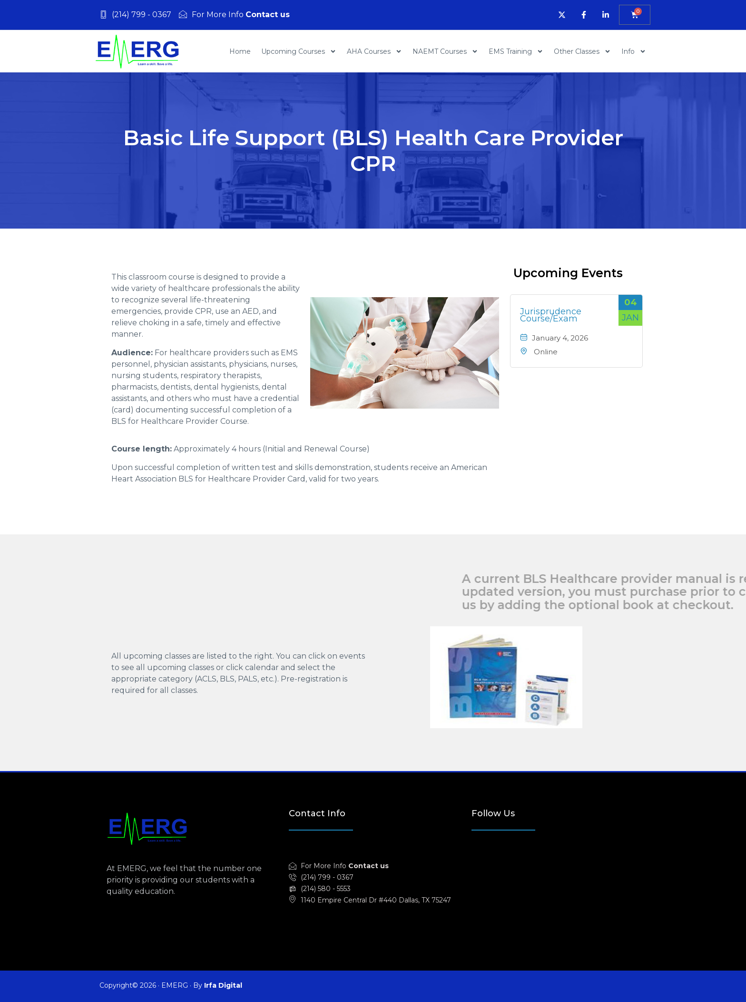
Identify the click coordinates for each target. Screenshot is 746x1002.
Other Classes (582, 51)
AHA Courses (374, 51)
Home (240, 51)
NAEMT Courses (445, 51)
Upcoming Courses (298, 51)
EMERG (174, 985)
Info (633, 51)
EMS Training (516, 51)
